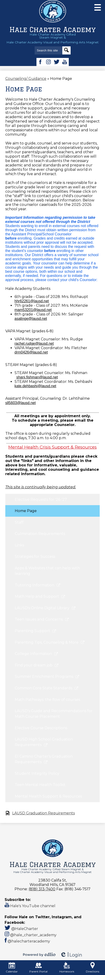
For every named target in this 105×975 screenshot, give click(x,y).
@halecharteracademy (27, 941)
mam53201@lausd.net (33, 310)
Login (71, 955)
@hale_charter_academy (31, 935)
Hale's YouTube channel (30, 906)
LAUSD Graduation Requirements (43, 813)
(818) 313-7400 (42, 889)
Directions (92, 967)
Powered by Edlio (39, 954)
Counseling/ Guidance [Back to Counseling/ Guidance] (25, 78)
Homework (66, 967)
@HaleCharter (21, 929)
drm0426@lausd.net (31, 352)
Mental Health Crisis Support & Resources (52, 447)
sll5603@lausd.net (20, 403)
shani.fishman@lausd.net (37, 377)
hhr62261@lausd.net (32, 301)
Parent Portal (38, 967)
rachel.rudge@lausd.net (34, 343)
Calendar (12, 967)
